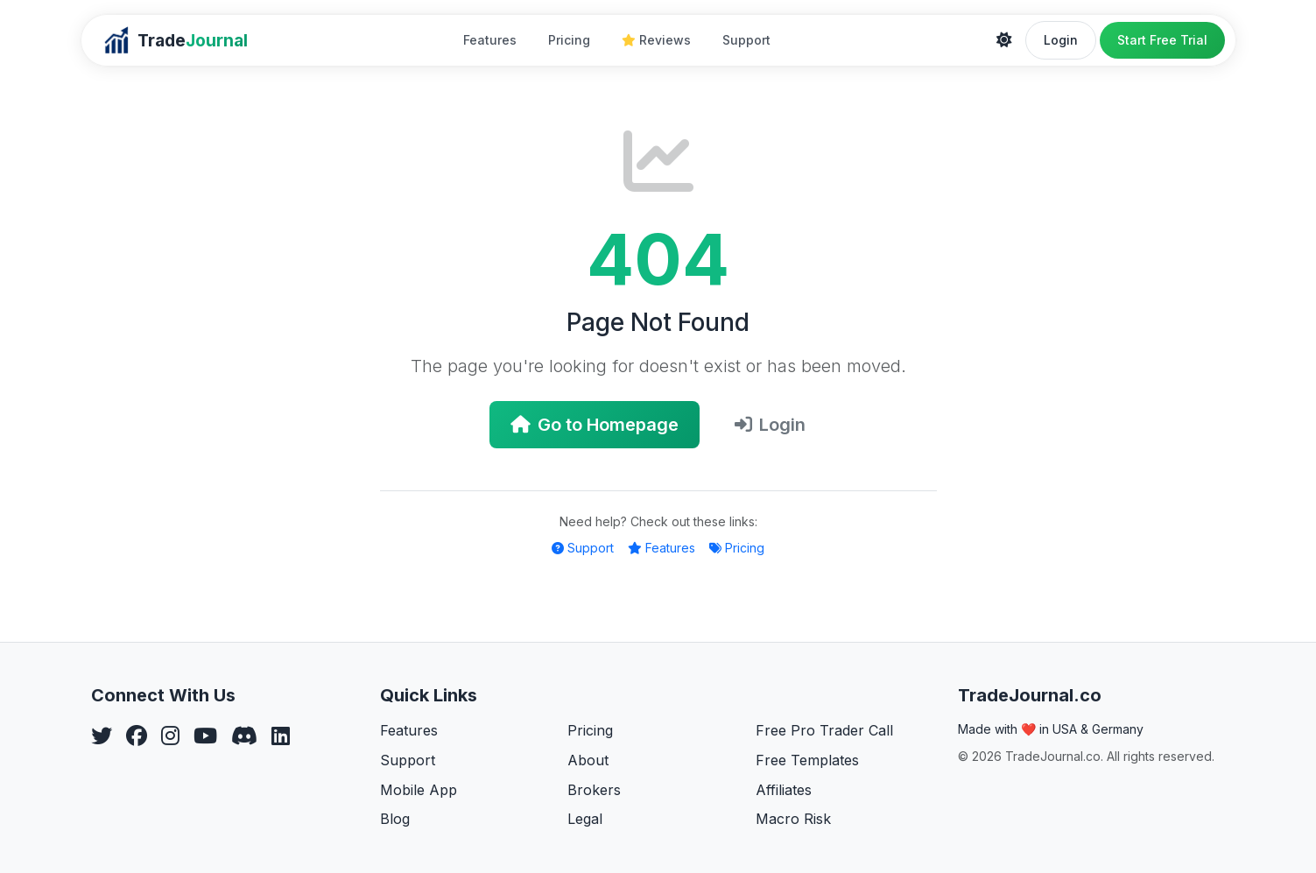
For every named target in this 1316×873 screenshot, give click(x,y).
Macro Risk (793, 818)
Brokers (594, 790)
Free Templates (807, 760)
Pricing (569, 39)
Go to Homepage (594, 424)
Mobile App (418, 790)
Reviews (656, 39)
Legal (584, 818)
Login (1061, 39)
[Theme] (1004, 40)
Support (746, 39)
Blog (395, 818)
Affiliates (784, 790)
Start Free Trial (1162, 39)
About (588, 760)
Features (490, 39)
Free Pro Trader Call (824, 730)
